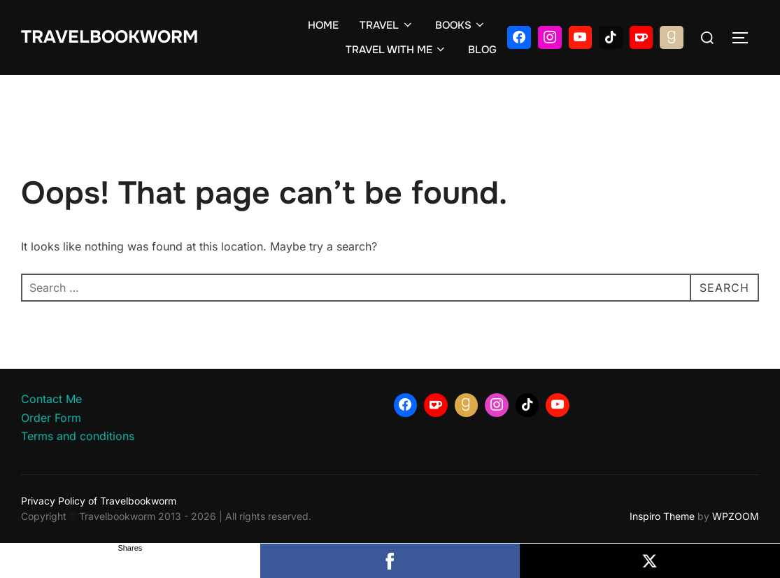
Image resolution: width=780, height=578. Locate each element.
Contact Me (51, 399)
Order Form (51, 418)
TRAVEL (387, 25)
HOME (323, 25)
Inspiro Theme (662, 516)
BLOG (482, 50)
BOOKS (461, 25)
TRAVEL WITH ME (397, 50)
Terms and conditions (77, 436)
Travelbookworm (109, 37)
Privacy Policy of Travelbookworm (98, 501)
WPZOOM (735, 516)
